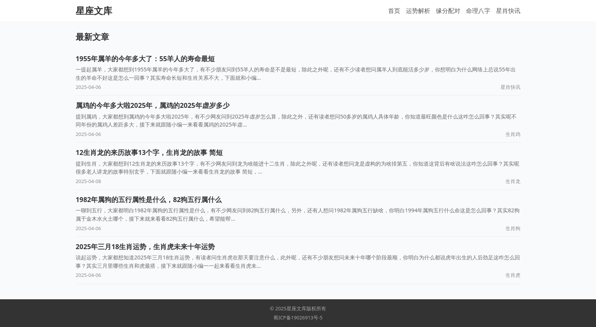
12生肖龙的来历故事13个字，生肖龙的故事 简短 (149, 152)
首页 (394, 10)
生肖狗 (513, 228)
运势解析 (418, 10)
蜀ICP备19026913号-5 (297, 317)
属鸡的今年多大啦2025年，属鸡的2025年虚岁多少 (153, 105)
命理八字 (478, 10)
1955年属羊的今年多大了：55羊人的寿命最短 (145, 58)
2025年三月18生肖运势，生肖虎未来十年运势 (145, 246)
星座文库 (94, 10)
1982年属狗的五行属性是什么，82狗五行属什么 (149, 199)
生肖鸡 (513, 134)
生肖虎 (513, 275)
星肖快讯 (508, 10)
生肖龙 (513, 181)
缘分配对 (448, 10)
